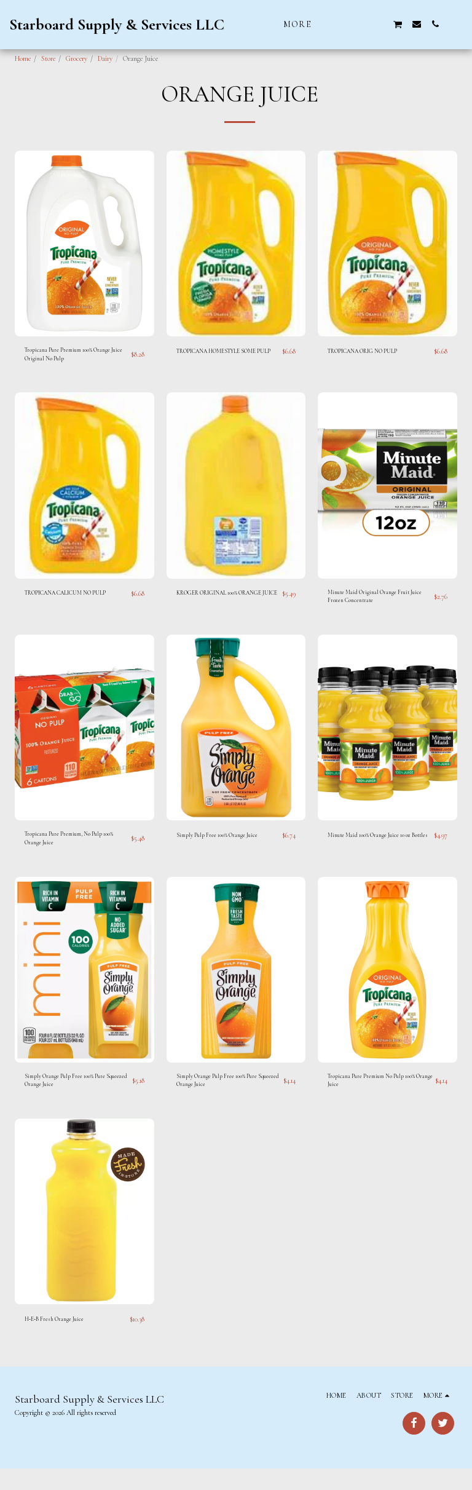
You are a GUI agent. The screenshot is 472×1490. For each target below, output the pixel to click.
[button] (342, 24)
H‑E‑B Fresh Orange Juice (60, 1341)
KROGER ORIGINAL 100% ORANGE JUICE (214, 604)
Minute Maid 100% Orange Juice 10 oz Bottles (379, 852)
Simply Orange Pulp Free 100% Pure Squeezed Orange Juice (74, 1099)
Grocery (76, 58)
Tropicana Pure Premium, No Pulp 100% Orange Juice (72, 852)
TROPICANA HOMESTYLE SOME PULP (226, 357)
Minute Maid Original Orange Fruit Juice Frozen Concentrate (376, 604)
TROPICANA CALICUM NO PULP (76, 599)
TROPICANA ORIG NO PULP (371, 351)
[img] (84, 243)
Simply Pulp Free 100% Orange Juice (226, 846)
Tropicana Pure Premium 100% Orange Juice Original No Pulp (77, 357)
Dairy (105, 58)
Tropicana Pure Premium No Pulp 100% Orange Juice (375, 1099)
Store (48, 58)
